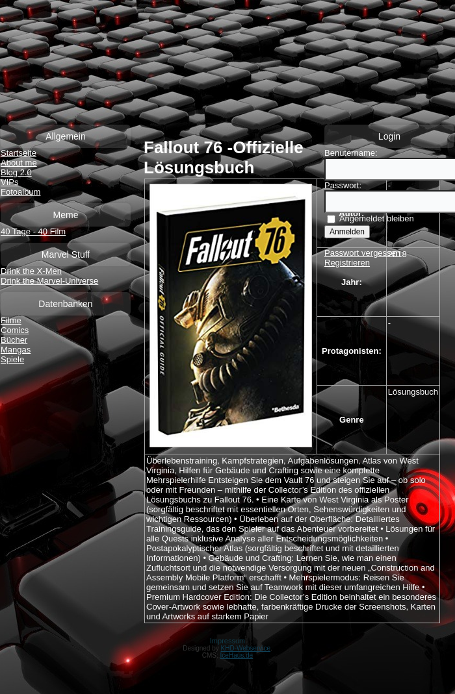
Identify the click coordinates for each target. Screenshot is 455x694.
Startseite (18, 153)
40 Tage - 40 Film (33, 231)
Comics (15, 330)
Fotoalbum (20, 192)
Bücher (14, 340)
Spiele (12, 359)
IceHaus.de (237, 655)
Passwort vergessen (362, 253)
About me (19, 162)
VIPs (9, 182)
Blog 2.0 (16, 172)
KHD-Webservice (246, 648)
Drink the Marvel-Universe (49, 281)
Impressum (227, 641)
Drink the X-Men (31, 271)
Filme (11, 320)
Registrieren (347, 262)
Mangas (16, 349)
